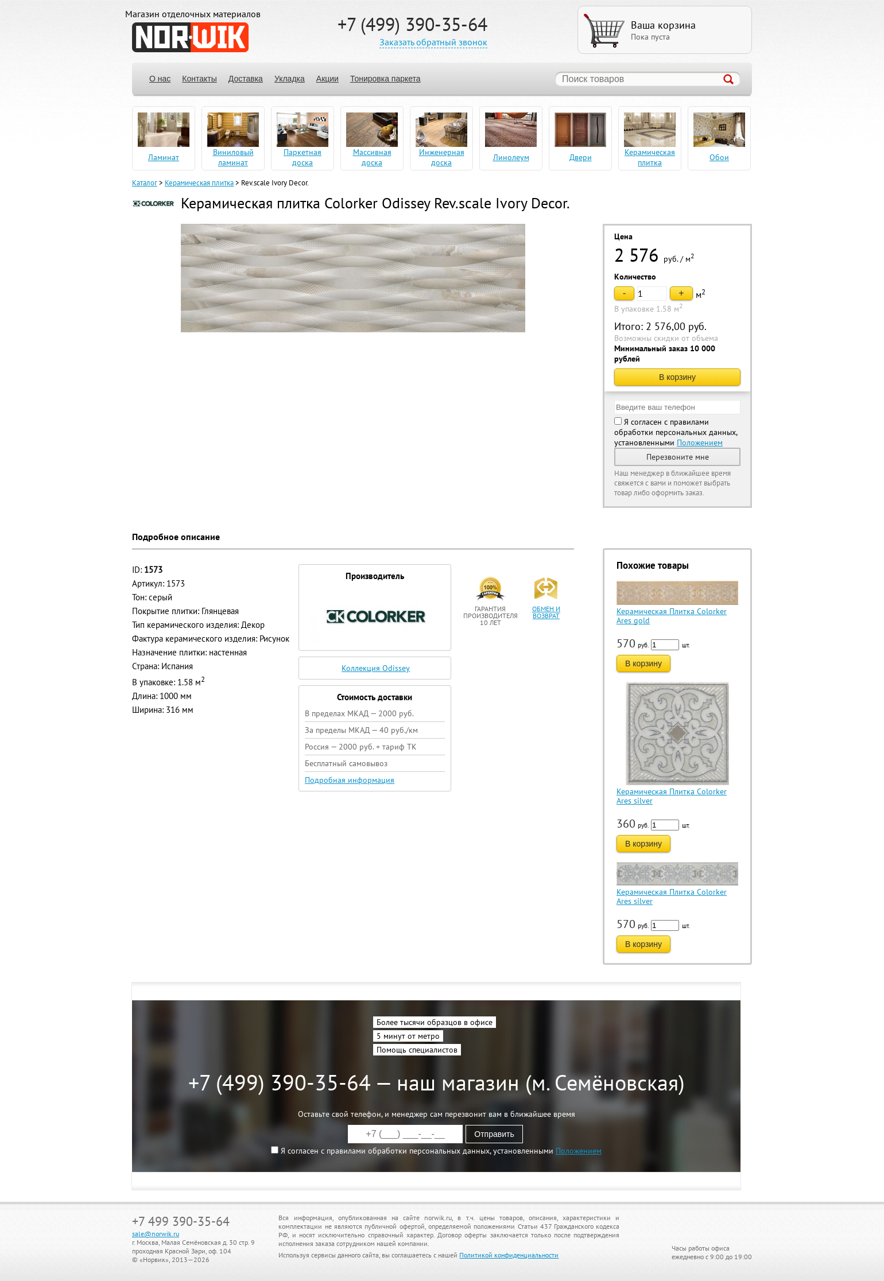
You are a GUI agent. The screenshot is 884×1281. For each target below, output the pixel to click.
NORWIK (190, 37)
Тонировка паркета (385, 78)
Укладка (289, 78)
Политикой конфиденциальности (509, 1255)
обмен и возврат (546, 612)
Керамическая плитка (199, 183)
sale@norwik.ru (155, 1233)
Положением (700, 442)
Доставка (245, 78)
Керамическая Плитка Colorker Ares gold (672, 616)
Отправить (494, 1134)
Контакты (199, 78)
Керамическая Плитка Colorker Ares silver (672, 796)
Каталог (144, 183)
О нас (159, 78)
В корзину (677, 377)
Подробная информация (349, 780)
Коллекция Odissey (376, 668)
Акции (327, 78)
